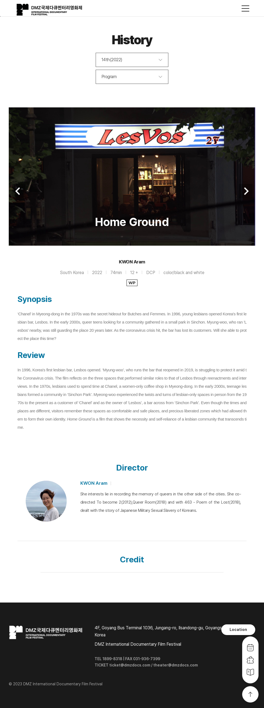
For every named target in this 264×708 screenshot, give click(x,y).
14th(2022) (111, 59)
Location (238, 629)
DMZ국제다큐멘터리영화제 (50, 10)
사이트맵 (245, 8)
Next (246, 191)
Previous (18, 191)
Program (109, 76)
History (132, 39)
